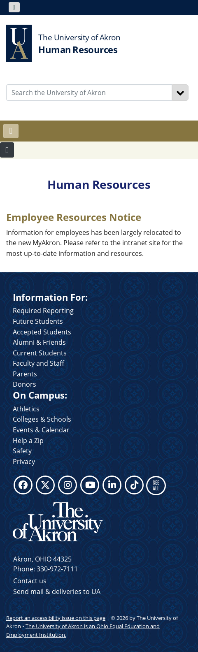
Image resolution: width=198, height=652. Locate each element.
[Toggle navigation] (14, 7)
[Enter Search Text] (89, 92)
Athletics (26, 408)
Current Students (40, 352)
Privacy (24, 461)
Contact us (30, 580)
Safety (22, 450)
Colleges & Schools (42, 419)
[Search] (180, 92)
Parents (25, 373)
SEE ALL (156, 485)
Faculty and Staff (38, 363)
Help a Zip (28, 440)
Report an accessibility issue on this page (55, 618)
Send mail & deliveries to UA (56, 591)
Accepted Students (42, 331)
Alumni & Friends (39, 342)
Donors (24, 384)
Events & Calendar (41, 429)
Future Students (38, 321)
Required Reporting (43, 310)
